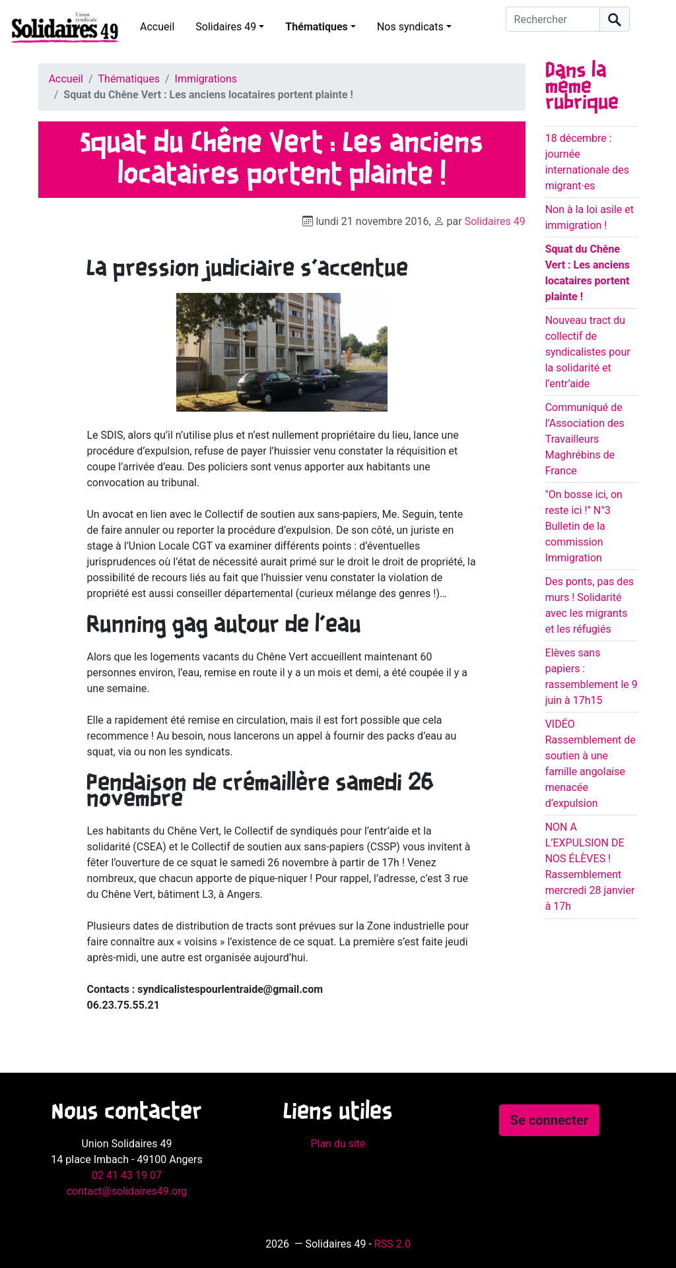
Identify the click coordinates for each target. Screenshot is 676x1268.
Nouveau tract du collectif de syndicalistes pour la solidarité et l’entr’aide (587, 352)
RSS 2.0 (392, 1244)
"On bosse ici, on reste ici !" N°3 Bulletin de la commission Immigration (584, 526)
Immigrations (206, 79)
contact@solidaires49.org (127, 1191)
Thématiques (316, 26)
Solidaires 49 (225, 26)
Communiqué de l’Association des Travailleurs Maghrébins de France (585, 439)
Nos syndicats (410, 26)
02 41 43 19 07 (127, 1175)
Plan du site (337, 1143)
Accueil (157, 26)
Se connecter (549, 1120)
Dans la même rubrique (582, 87)
